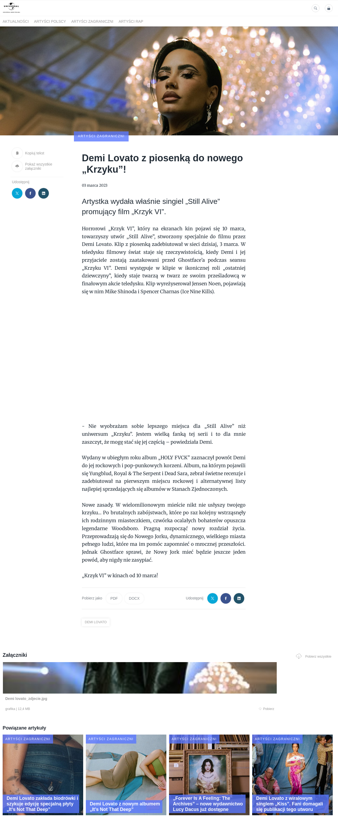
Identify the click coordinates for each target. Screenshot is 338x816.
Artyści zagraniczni (92, 21)
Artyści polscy (50, 21)
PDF (114, 567)
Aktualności (16, 21)
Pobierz (72, 678)
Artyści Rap (131, 21)
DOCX (134, 567)
